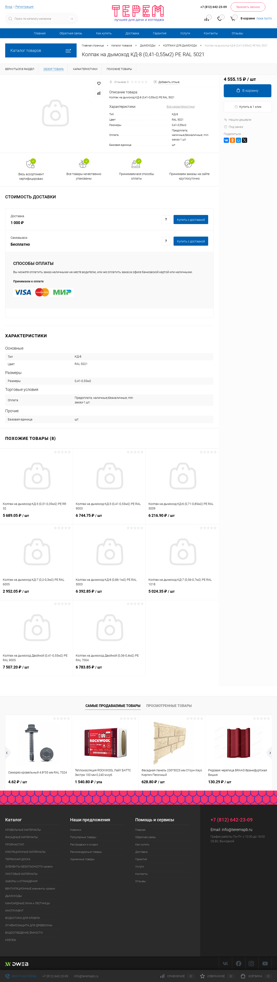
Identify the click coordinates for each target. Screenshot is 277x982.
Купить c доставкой (191, 219)
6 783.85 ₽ (109, 670)
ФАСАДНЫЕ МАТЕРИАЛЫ (21, 837)
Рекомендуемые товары (86, 851)
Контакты (211, 33)
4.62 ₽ (17, 782)
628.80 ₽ (153, 782)
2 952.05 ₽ (36, 594)
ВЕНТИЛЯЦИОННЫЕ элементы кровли (30, 888)
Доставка (132, 33)
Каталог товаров (40, 50)
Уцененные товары (82, 859)
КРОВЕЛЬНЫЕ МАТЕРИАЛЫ (23, 829)
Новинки (75, 829)
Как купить (104, 33)
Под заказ (233, 127)
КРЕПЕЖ (10, 940)
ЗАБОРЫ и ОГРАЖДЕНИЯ (21, 881)
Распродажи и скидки (84, 844)
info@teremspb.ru (237, 829)
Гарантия (159, 33)
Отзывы (237, 33)
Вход (8, 6)
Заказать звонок (248, 7)
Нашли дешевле (237, 119)
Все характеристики (181, 106)
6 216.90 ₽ (182, 518)
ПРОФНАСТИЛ (14, 844)
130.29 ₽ (219, 782)
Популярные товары (83, 837)
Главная (40, 33)
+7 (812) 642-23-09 (55, 976)
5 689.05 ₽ (36, 518)
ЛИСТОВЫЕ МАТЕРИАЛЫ (21, 873)
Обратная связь (71, 33)
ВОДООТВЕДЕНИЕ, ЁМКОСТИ (24, 932)
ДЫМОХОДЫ (13, 896)
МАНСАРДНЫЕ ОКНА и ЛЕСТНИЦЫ (27, 903)
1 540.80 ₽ (88, 782)
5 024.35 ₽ (182, 594)
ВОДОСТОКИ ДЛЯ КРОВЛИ (22, 918)
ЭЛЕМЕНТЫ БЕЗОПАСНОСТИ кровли (29, 866)
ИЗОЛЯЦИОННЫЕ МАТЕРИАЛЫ (25, 851)
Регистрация (24, 6)
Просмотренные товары (169, 706)
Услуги (185, 33)
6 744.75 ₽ (109, 518)
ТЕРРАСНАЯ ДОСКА (17, 859)
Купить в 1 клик (247, 107)
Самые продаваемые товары (112, 706)
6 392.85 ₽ (109, 594)
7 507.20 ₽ (36, 670)
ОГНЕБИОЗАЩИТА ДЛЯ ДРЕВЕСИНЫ (28, 925)
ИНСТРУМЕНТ (14, 910)
